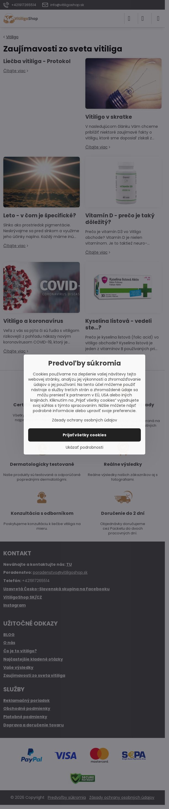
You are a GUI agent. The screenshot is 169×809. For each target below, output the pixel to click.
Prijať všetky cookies (84, 435)
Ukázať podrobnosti (84, 447)
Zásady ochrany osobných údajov (84, 420)
